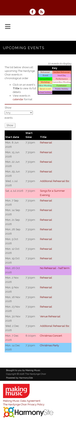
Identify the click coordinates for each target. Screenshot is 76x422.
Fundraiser (62, 85)
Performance (62, 79)
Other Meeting (45, 85)
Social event (45, 89)
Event (45, 75)
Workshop (45, 82)
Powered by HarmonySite (19, 378)
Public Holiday (61, 89)
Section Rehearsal (62, 72)
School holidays (45, 92)
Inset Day (62, 75)
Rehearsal (45, 72)
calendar (18, 99)
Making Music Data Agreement (21, 400)
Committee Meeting (61, 82)
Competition (45, 79)
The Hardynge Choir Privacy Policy (23, 404)
